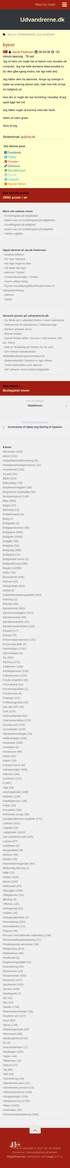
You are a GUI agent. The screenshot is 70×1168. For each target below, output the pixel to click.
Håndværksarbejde (15, 733)
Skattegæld (10, 993)
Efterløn (8, 603)
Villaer (7, 1105)
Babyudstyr (10, 482)
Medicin (8, 854)
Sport (6, 1020)
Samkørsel (10, 984)
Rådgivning (10, 948)
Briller (7, 572)
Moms (7, 881)
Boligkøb (9, 536)
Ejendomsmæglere (15, 612)
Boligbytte (9, 523)
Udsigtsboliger (12, 1096)
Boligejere (9, 532)
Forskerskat (10, 693)
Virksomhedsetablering (17, 1114)
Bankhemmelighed (15, 487)
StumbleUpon (15, 170)
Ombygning (10, 908)
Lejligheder (10, 832)
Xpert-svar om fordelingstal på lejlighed (28, 229)
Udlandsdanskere (14, 1092)
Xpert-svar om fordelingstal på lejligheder (29, 220)
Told (6, 1074)
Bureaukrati (10, 576)
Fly (5, 657)
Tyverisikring (11, 1078)
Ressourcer (10, 971)
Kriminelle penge (13, 814)
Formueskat (10, 684)
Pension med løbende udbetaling (24, 935)
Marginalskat (11, 850)
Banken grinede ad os (18, 329)
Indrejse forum (12, 765)
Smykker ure (11, 1015)
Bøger (7, 505)
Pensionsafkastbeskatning (19, 939)
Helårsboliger (11, 738)
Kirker (7, 805)
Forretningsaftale (14, 688)
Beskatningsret (12, 496)
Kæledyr (8, 796)
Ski (5, 997)
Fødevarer (9, 666)
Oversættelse (11, 926)
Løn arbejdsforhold (15, 836)
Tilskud (7, 1065)
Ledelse (8, 823)
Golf (6, 711)
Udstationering (12, 1100)
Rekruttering (11, 966)
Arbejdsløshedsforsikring (18, 460)
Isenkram (9, 778)
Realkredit (9, 957)
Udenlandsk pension (16, 1087)
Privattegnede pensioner (18, 944)
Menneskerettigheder (16, 863)
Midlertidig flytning (14, 868)
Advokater (9, 451)
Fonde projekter (13, 680)
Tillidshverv (10, 1060)
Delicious (12, 166)
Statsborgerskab (13, 1029)
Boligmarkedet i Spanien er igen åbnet (28, 360)
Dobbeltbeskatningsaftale (19, 594)
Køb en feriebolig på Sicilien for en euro (29, 347)
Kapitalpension (12, 800)
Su (5, 1042)
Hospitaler (9, 742)
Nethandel (9, 886)
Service (8, 989)
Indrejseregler (12, 769)
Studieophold (11, 1038)
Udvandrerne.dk (42, 19)
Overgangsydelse (14, 917)
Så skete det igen (15, 267)
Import (7, 760)
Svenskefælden (13, 1047)
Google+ (11, 161)
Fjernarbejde (11, 653)
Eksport (8, 630)
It (4, 783)
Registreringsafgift (14, 962)
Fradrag (8, 697)
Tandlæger (10, 1051)
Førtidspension (12, 671)
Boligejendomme (13, 527)
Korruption (9, 809)
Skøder (8, 1006)
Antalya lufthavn (14, 254)
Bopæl (7, 568)
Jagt (6, 787)
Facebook (12, 152)
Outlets (8, 912)
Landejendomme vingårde (19, 818)
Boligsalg (9, 550)
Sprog (7, 1024)
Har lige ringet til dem (17, 263)
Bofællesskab (11, 514)
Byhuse (8, 581)
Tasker (7, 1056)
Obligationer (11, 894)
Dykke (8, 299)
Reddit (10, 175)
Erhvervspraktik (13, 644)
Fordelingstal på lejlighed (19, 224)
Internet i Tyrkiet (14, 272)
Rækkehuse (10, 953)
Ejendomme (10, 608)
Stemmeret (10, 1033)
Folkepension (11, 675)
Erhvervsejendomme (16, 639)
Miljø (6, 872)
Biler (6, 500)
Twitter (10, 157)
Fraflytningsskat (13, 702)
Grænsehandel (12, 715)
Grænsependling (13, 720)
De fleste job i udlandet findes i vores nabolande (34, 320)
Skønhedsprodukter (15, 1011)
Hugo (50, 1156)
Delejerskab (10, 585)
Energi (7, 635)
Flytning (8, 662)
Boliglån (8, 541)
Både (6, 478)
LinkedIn (11, 179)
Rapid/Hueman (16, 1156)
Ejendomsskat (12, 617)
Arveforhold (10, 469)
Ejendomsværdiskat (15, 626)
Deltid (7, 590)
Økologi (8, 899)
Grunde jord (10, 724)
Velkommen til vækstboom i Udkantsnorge (30, 324)
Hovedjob (9, 747)
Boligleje (8, 545)
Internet (9, 294)
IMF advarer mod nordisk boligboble (26, 369)
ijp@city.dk (28, 136)
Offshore (8, 903)
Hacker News (15, 183)
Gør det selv (11, 706)
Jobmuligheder (12, 791)
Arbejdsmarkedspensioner (19, 465)
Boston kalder (13, 333)
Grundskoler (11, 729)
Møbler (7, 877)
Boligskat (9, 554)
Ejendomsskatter (13, 621)
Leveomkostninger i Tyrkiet (21, 276)
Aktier (7, 456)
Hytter (7, 756)
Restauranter (11, 975)
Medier (7, 859)
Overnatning (11, 921)
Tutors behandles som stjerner (23, 365)
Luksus (8, 841)
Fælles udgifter (13, 233)
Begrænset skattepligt (17, 491)
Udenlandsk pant (14, 1083)
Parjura (8, 930)
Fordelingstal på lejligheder (21, 215)
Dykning (8, 599)
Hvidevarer (10, 751)
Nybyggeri (9, 890)
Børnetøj (8, 509)
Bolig (6, 518)
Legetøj (8, 827)
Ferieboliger (10, 648)
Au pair (8, 473)
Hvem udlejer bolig (16, 281)
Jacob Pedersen (23, 52)
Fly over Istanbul (14, 259)
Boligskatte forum (14, 559)
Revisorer (9, 980)
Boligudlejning (12, 563)
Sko (5, 1002)
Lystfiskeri (9, 845)
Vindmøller (10, 1109)
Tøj (5, 1069)
